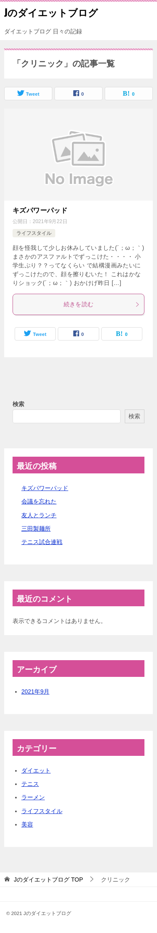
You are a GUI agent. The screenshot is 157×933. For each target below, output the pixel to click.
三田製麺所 (36, 528)
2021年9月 (35, 691)
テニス (30, 783)
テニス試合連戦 (41, 542)
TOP (48, 879)
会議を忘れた (39, 501)
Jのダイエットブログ (51, 12)
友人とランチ (39, 515)
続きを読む (102, 304)
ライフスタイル (33, 233)
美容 (27, 824)
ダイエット (36, 770)
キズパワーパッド (40, 210)
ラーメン (33, 797)
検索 (18, 404)
